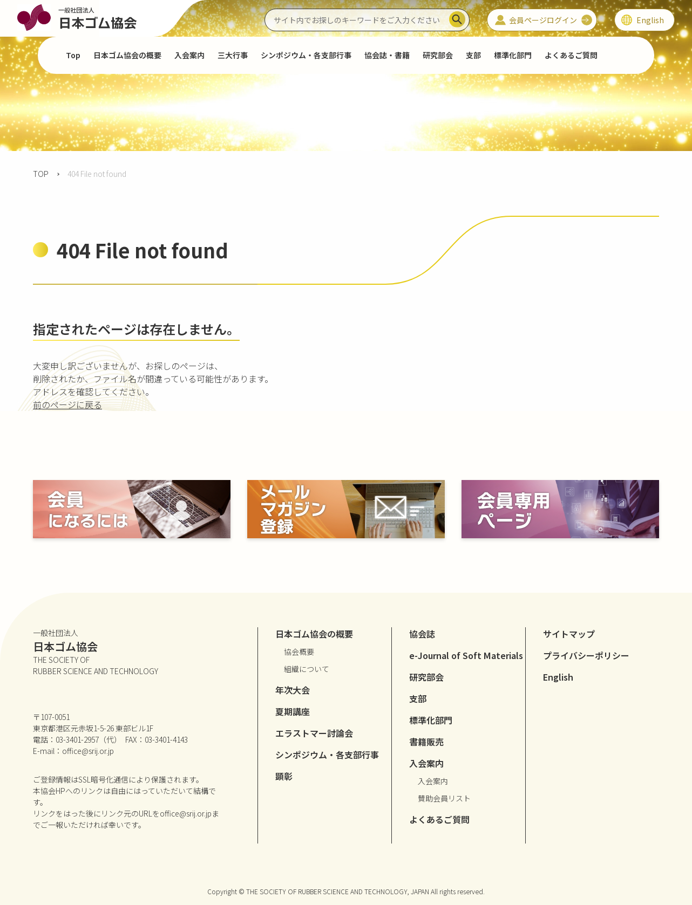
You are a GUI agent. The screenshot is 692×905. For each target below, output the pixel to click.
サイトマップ (569, 633)
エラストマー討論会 (314, 732)
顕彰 (284, 776)
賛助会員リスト (444, 798)
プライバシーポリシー (586, 655)
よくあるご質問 (571, 55)
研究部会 (438, 55)
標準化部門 (513, 55)
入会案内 (433, 781)
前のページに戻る (67, 404)
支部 (473, 55)
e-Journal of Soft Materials (466, 655)
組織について (306, 668)
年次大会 (292, 689)
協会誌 (422, 633)
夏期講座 (292, 711)
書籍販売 (426, 741)
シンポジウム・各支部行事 (306, 55)
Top (73, 55)
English (558, 676)
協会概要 (299, 651)
